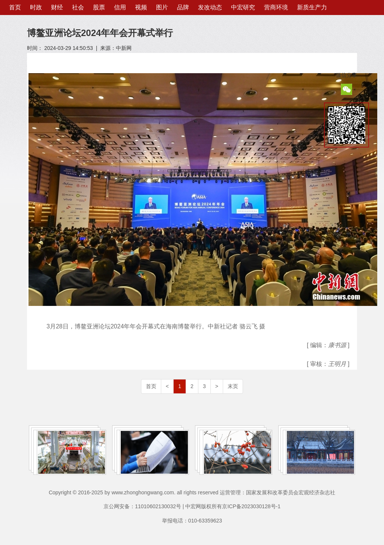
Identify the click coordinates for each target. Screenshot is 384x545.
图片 (162, 7)
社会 (78, 7)
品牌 (183, 7)
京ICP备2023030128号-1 (251, 506)
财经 (57, 7)
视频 (141, 7)
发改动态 (210, 7)
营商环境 (276, 7)
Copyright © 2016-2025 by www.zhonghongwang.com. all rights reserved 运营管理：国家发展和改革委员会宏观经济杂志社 (192, 492)
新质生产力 (312, 7)
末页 (233, 386)
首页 (15, 7)
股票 (99, 7)
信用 (120, 7)
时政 (36, 7)
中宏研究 (243, 7)
